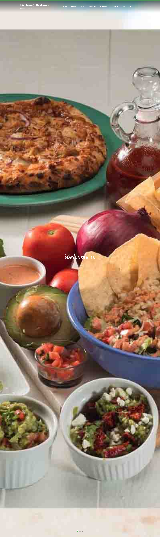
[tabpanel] (80, 268)
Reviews (103, 6)
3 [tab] (82, 531)
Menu (83, 6)
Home (65, 6)
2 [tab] (80, 531)
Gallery (92, 6)
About (74, 6)
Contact (114, 6)
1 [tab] (77, 531)
